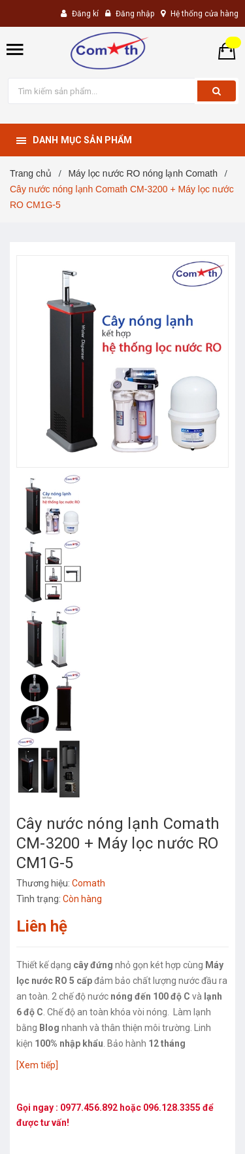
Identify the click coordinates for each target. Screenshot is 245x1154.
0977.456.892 (90, 1107)
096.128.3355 (173, 1107)
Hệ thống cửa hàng (204, 13)
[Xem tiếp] (37, 1065)
